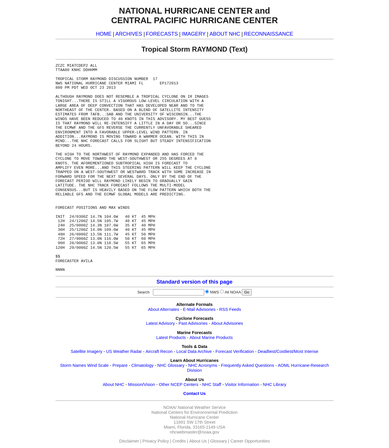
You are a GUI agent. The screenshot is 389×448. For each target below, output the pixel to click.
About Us (198, 441)
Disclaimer (129, 441)
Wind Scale (98, 365)
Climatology (142, 365)
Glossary (218, 441)
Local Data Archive (194, 351)
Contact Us (194, 393)
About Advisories (227, 323)
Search (144, 292)
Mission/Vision (141, 384)
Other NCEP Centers (178, 384)
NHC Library (274, 384)
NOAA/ (170, 407)
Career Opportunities (250, 441)
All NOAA (233, 292)
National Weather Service (202, 407)
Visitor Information (242, 384)
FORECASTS (162, 34)
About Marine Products (211, 337)
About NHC (113, 384)
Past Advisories (193, 323)
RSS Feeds (230, 309)
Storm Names (73, 365)
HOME (104, 34)
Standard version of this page (194, 282)
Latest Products (171, 337)
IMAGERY (194, 34)
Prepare (119, 365)
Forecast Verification (234, 351)
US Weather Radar (124, 351)
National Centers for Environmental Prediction (194, 412)
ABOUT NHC (224, 34)
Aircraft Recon (159, 351)
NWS (214, 292)
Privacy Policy (156, 441)
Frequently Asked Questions (247, 365)
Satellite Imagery (86, 351)
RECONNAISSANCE (268, 34)
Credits (179, 441)
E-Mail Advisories (199, 309)
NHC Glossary (171, 365)
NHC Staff (211, 384)
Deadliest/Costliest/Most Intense (288, 351)
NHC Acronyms (202, 365)
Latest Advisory (160, 323)
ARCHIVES (128, 34)
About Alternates (163, 309)
